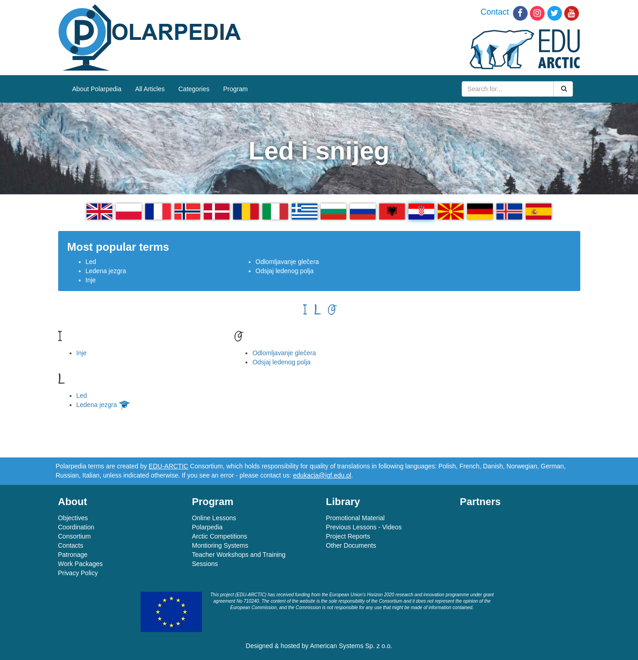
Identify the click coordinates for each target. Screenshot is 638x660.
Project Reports (348, 536)
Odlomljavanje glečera (287, 261)
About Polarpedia (96, 89)
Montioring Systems (220, 545)
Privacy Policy (78, 573)
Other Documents (351, 545)
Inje (91, 280)
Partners (480, 501)
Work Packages (80, 563)
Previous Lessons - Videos (364, 527)
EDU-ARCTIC (168, 466)
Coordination (76, 527)
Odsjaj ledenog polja (285, 271)
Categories (194, 89)
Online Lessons (214, 518)
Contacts (70, 545)
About (72, 501)
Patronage (73, 554)
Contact (494, 11)
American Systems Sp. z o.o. (351, 645)
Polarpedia (207, 527)
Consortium (74, 536)
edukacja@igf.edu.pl (322, 475)
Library (343, 501)
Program (235, 89)
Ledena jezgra (106, 271)
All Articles (150, 89)
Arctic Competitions (219, 536)
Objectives (73, 518)
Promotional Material (355, 518)
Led (91, 261)
